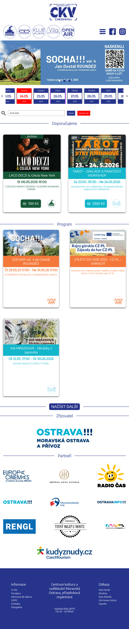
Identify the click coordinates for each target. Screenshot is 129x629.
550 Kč (31, 203)
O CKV (14, 590)
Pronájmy (16, 593)
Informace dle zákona (21, 596)
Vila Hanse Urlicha (107, 600)
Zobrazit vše (84, 113)
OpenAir (103, 603)
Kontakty (15, 603)
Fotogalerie (16, 607)
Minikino (103, 593)
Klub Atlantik (105, 596)
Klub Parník (104, 590)
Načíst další (64, 406)
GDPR (14, 600)
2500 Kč (96, 203)
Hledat (71, 113)
